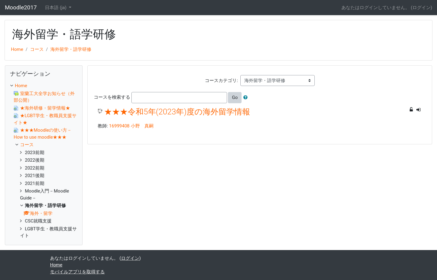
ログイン (421, 7)
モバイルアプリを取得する (77, 272)
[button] (247, 97)
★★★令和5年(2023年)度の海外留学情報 (177, 111)
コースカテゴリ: (221, 80)
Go (235, 97)
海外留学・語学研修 (70, 49)
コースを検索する (112, 97)
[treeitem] (43, 85)
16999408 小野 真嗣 (131, 126)
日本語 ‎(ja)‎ (56, 7)
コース (37, 49)
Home (17, 49)
